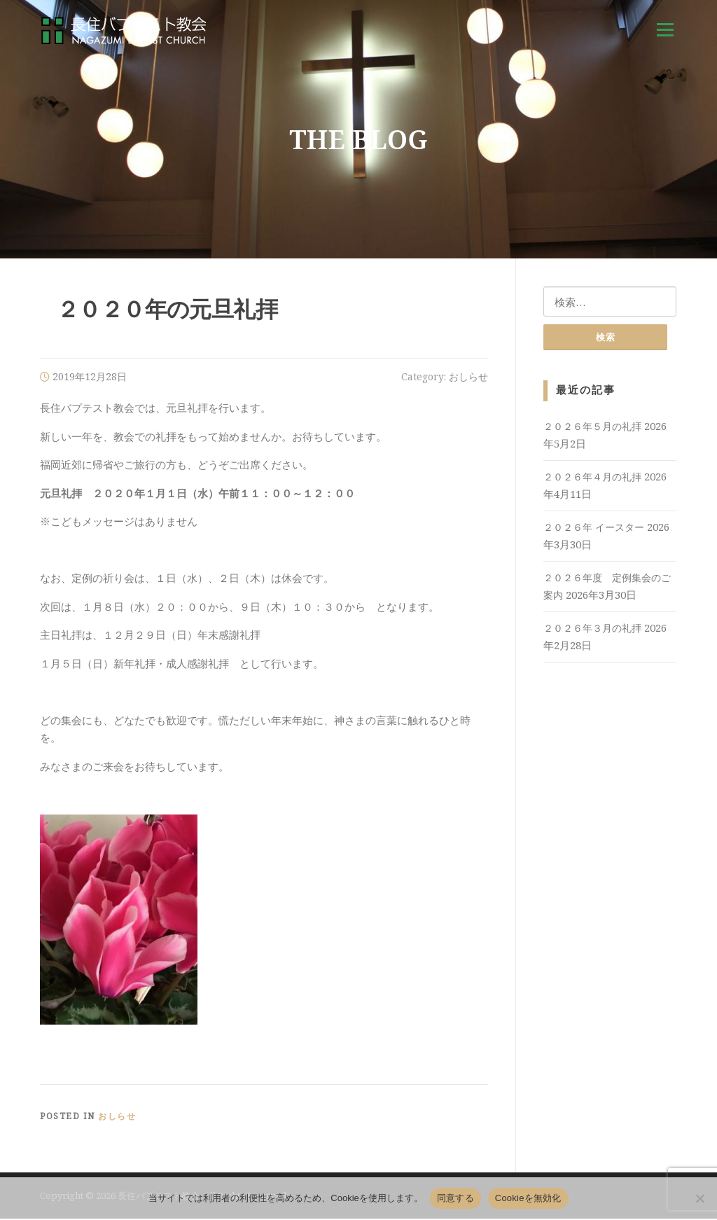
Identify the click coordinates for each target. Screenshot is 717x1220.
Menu (665, 29)
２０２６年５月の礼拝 (592, 428)
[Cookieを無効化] (699, 1198)
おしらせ (468, 378)
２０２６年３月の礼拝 (592, 630)
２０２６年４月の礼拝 (592, 478)
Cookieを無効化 (528, 1198)
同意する (455, 1198)
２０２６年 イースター (593, 529)
